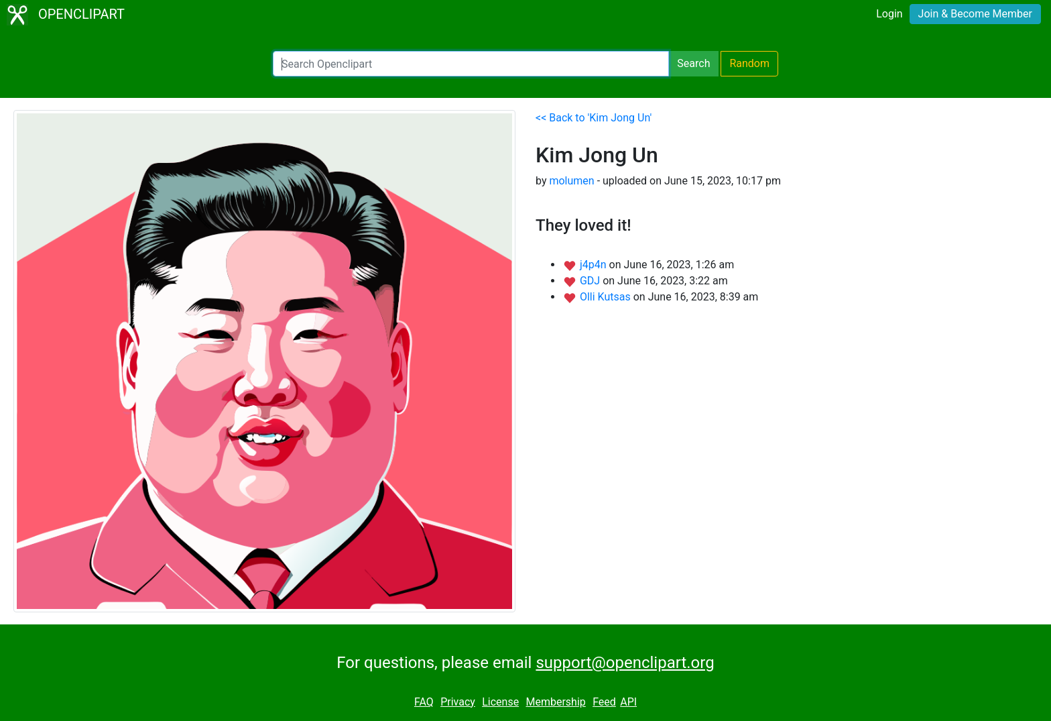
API (628, 702)
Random (749, 63)
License (500, 702)
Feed (604, 702)
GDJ (591, 280)
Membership (555, 702)
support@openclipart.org (625, 662)
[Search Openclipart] (471, 63)
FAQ (424, 702)
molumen (571, 180)
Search (693, 63)
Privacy (457, 702)
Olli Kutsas (606, 296)
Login (889, 13)
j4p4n (594, 264)
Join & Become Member (975, 13)
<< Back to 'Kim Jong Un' (594, 117)
